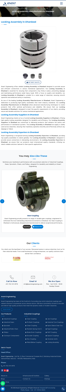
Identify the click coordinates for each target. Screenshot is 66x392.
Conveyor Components (10, 335)
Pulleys (5, 332)
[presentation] (2, 201)
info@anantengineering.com (33, 284)
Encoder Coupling (32, 335)
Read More (27, 226)
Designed (43, 388)
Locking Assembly (52, 342)
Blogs (3, 379)
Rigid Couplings (51, 329)
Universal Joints (51, 339)
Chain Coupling (31, 325)
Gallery (46, 376)
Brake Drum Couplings (33, 332)
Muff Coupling (51, 332)
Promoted (50, 388)
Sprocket (6, 325)
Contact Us (26, 379)
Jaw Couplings (51, 319)
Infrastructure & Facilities (31, 376)
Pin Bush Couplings (32, 322)
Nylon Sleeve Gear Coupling (55, 325)
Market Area (5, 382)
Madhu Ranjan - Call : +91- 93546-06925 (33, 390)
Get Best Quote (33, 82)
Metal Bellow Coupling (33, 342)
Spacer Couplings (52, 335)
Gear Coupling (30, 319)
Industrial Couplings (9, 319)
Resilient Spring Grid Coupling (34, 329)
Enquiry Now (37, 226)
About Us (4, 376)
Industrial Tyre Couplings (54, 322)
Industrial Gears (8, 322)
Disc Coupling (30, 339)
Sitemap (47, 379)
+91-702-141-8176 (12, 284)
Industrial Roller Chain (10, 329)
